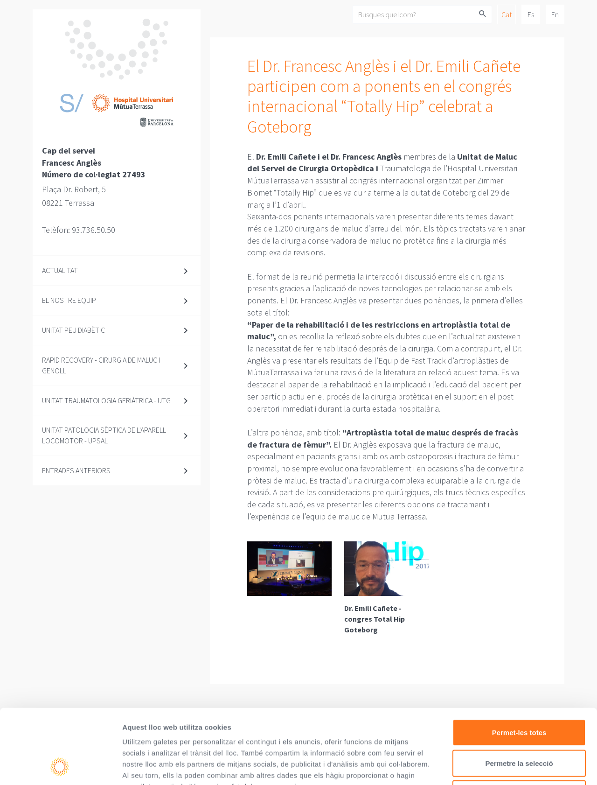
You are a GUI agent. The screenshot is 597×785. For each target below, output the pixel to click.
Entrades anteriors (76, 470)
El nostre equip (69, 300)
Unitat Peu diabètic (73, 330)
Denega (519, 724)
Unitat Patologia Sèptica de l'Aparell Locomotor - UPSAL (104, 435)
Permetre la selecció (519, 693)
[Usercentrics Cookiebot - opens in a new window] (60, 767)
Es (531, 14)
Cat (506, 14)
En (555, 14)
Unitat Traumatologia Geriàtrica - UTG (106, 400)
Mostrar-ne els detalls (536, 767)
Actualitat (60, 270)
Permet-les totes (519, 662)
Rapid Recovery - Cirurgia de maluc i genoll (101, 365)
